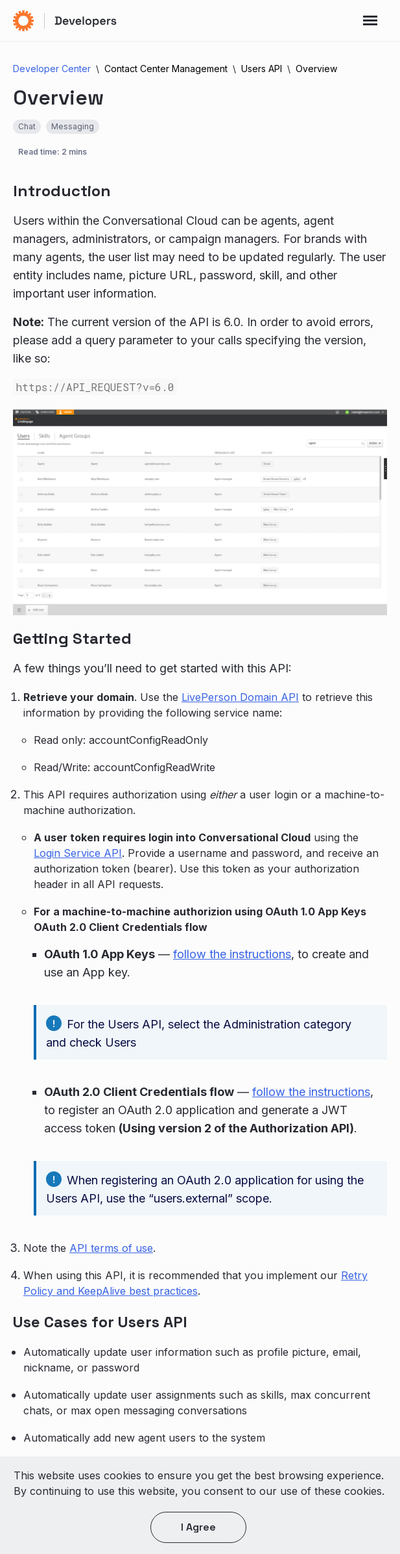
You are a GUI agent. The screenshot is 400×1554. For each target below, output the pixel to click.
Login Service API (78, 853)
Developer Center (52, 68)
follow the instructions (232, 954)
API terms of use (111, 1248)
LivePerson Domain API (240, 697)
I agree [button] (198, 1527)
